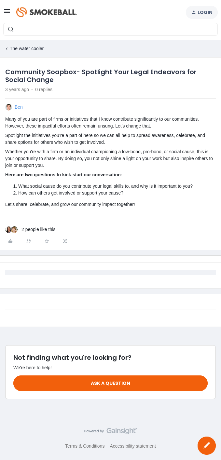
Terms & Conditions (84, 446)
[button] (7, 13)
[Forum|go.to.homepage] (46, 12)
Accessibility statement (133, 446)
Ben (19, 107)
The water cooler (27, 48)
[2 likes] (30, 229)
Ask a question (110, 383)
